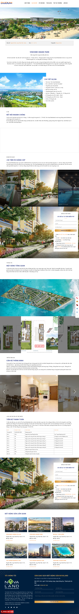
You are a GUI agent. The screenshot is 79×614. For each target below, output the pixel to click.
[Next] (73, 22)
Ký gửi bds (42, 3)
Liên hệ (65, 3)
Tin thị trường (57, 3)
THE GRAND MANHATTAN (13, 560)
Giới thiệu (27, 3)
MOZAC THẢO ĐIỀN (58, 534)
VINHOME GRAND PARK (36, 534)
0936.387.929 (7, 612)
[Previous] (5, 22)
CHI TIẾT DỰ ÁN (9, 540)
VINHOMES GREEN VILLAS (13, 534)
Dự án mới (34, 3)
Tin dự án (49, 3)
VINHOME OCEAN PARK (59, 560)
